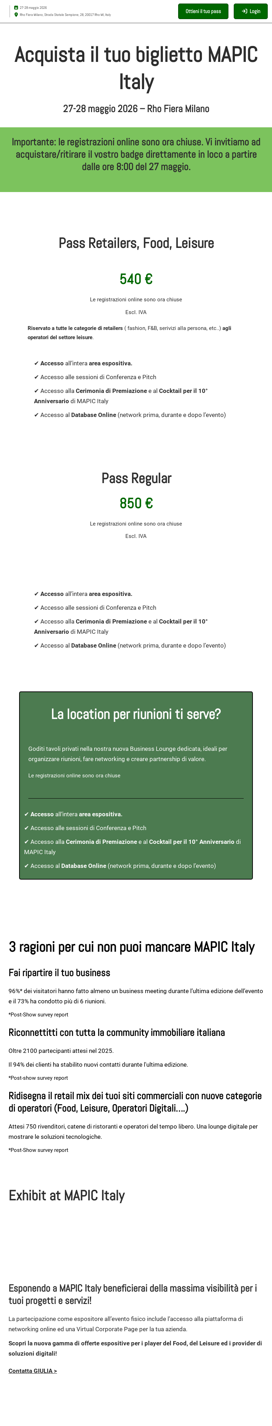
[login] (251, 11)
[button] (203, 11)
